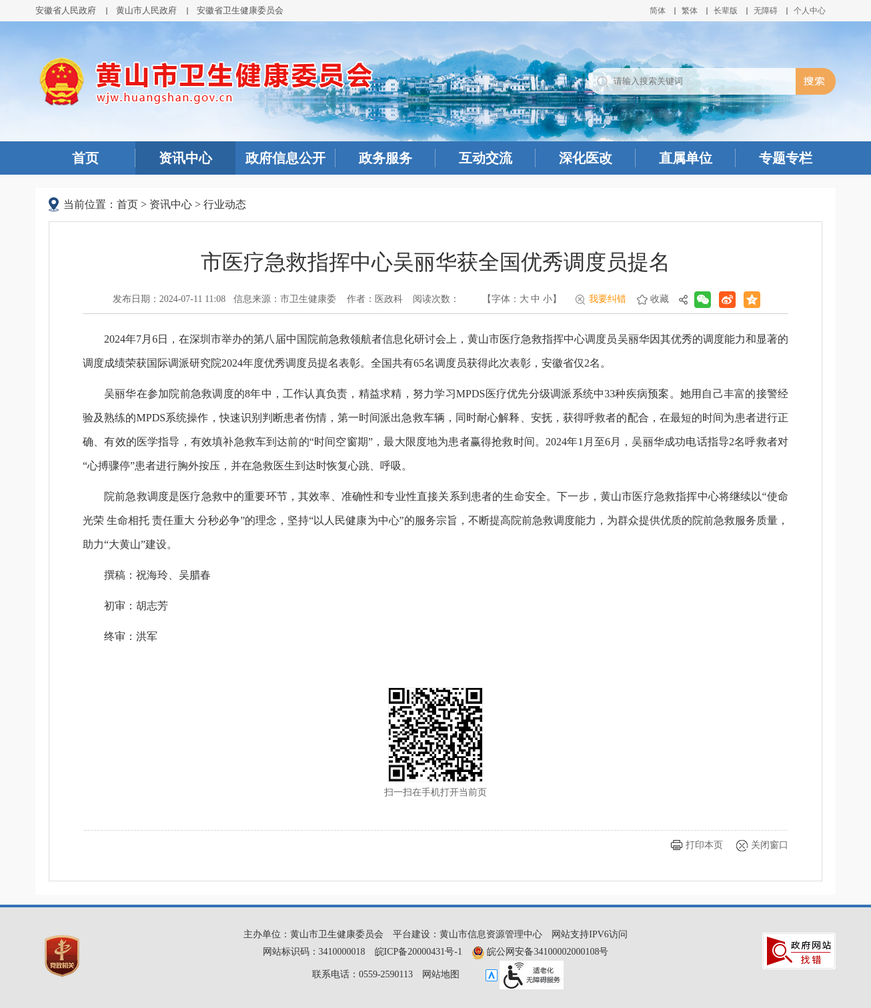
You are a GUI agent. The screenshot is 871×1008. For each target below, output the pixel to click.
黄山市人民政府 (146, 10)
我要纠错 (607, 299)
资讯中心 (185, 158)
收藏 (659, 299)
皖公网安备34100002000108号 (540, 952)
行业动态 (224, 204)
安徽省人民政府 (65, 10)
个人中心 (810, 10)
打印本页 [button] (704, 845)
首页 (85, 158)
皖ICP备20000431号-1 (418, 952)
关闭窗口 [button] (769, 845)
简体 (658, 10)
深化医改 (585, 158)
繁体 (690, 10)
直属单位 (685, 158)
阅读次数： (436, 299)
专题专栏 (785, 158)
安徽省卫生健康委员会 (240, 10)
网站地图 (441, 974)
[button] (726, 10)
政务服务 (385, 158)
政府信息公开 (285, 158)
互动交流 (485, 158)
